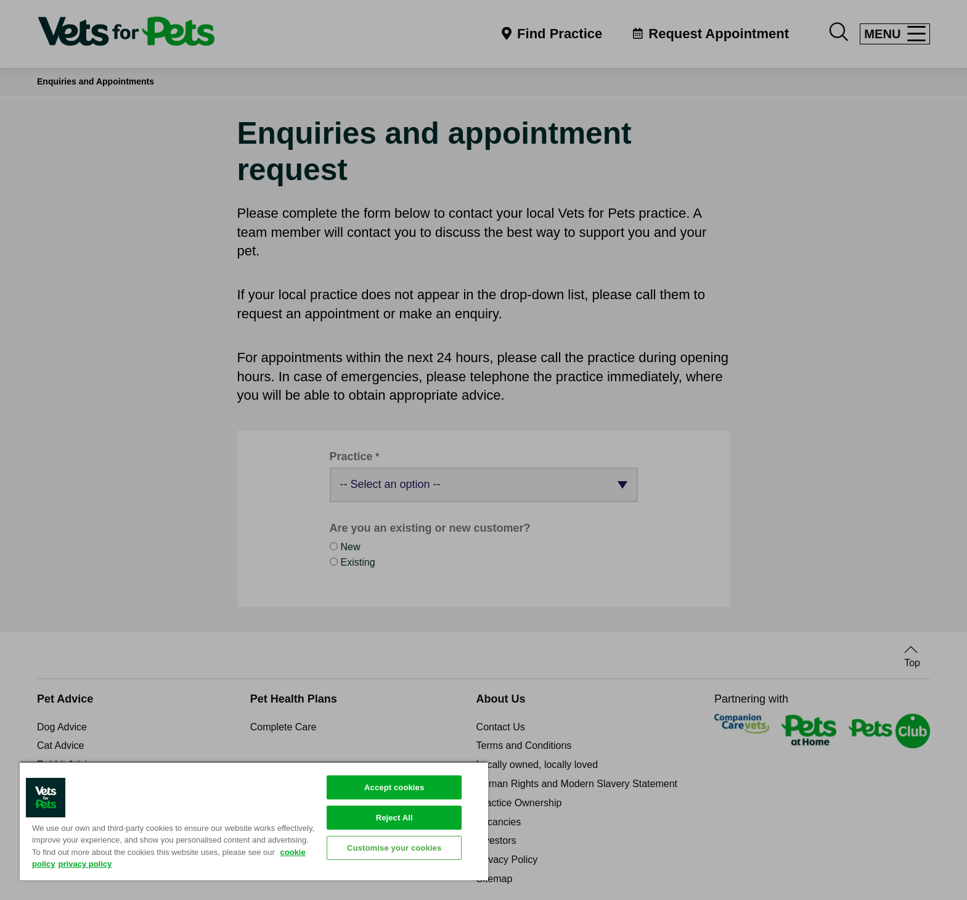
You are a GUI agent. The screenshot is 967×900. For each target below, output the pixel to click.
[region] (254, 820)
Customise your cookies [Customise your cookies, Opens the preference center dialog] (394, 848)
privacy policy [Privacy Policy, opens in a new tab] (85, 864)
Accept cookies (394, 787)
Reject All (394, 817)
